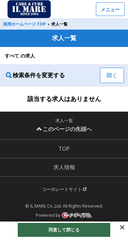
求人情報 (64, 167)
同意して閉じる (64, 231)
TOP (64, 148)
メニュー (110, 9)
